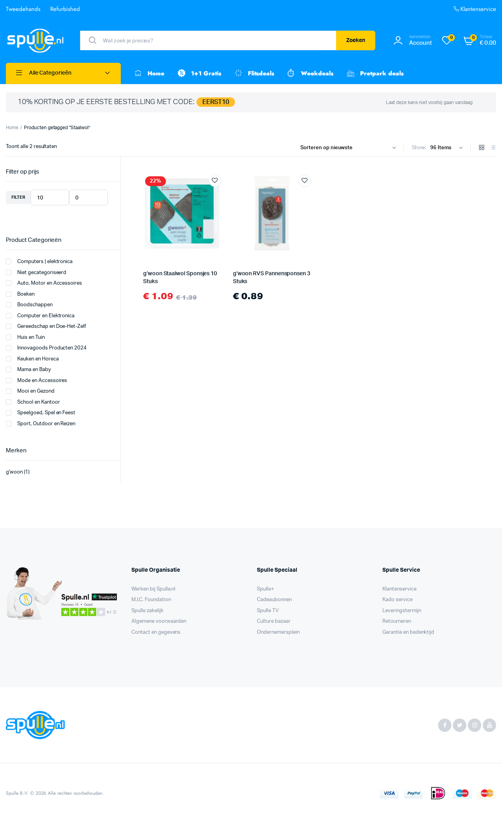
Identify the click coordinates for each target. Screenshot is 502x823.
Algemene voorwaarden (158, 621)
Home (148, 73)
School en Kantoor (33, 402)
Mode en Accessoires (36, 380)
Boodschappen (29, 304)
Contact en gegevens (155, 632)
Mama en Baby (28, 369)
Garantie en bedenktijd (408, 632)
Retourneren (396, 621)
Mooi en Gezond (30, 391)
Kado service (397, 599)
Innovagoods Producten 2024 (46, 348)
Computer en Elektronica (40, 315)
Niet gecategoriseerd (36, 272)
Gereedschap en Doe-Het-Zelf (46, 326)
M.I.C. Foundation (151, 599)
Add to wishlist (215, 180)
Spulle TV (268, 610)
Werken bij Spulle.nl (153, 589)
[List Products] (493, 148)
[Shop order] (350, 148)
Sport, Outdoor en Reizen (40, 423)
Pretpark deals (374, 73)
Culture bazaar (274, 621)
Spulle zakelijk (147, 610)
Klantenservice (474, 9)
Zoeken (356, 40)
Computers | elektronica (39, 261)
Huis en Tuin (25, 337)
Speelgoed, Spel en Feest (40, 412)
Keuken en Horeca (32, 359)
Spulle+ (265, 589)
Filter (18, 197)
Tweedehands (23, 9)
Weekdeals (309, 73)
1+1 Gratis (198, 73)
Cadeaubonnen (274, 599)
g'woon (14, 472)
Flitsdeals (254, 73)
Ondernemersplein (278, 632)
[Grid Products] (481, 148)
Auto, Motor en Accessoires (44, 283)
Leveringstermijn (401, 610)
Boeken (20, 294)
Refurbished (65, 9)
